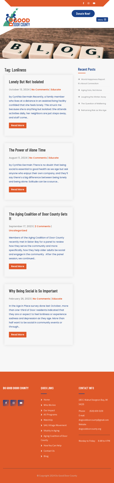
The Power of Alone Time (27, 149)
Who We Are (50, 405)
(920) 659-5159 (96, 411)
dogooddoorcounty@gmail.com (94, 419)
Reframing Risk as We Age (93, 110)
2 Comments (42, 226)
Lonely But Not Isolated (26, 81)
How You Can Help (52, 445)
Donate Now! (83, 13)
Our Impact (49, 410)
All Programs (50, 414)
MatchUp (48, 419)
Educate (56, 89)
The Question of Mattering (93, 103)
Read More (17, 125)
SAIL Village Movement (55, 425)
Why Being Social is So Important (33, 290)
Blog (46, 456)
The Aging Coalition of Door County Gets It (38, 216)
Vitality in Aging (52, 430)
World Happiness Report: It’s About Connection (91, 81)
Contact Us (49, 450)
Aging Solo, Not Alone (91, 90)
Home (47, 399)
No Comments (40, 89)
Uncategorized (18, 230)
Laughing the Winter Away (93, 96)
